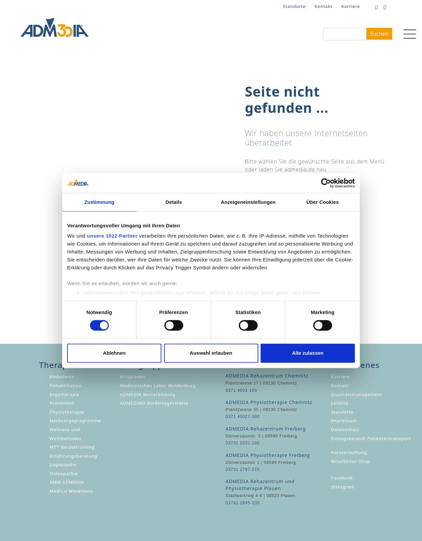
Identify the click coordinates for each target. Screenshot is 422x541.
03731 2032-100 (243, 443)
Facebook (342, 478)
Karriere (350, 6)
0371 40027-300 (243, 416)
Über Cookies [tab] (323, 202)
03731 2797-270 (243, 469)
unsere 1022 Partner (112, 236)
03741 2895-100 (243, 503)
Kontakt (323, 6)
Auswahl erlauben (211, 353)
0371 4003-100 (241, 390)
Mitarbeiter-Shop (350, 461)
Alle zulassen (307, 353)
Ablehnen (114, 353)
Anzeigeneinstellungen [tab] (248, 202)
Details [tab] (174, 202)
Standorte (294, 6)
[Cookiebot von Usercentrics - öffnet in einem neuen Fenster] (326, 183)
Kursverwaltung (349, 452)
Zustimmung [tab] (99, 202)
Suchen (379, 33)
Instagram (343, 487)
